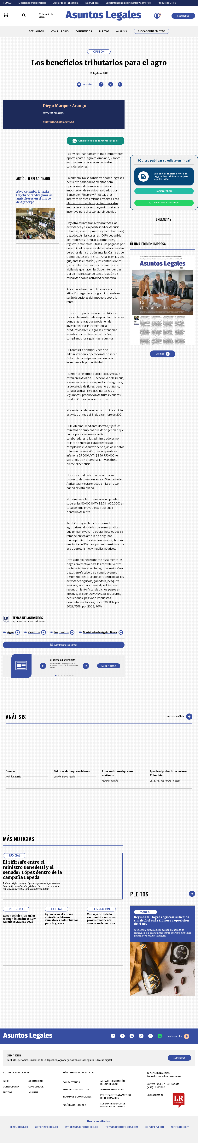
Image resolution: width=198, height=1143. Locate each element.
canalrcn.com (154, 1127)
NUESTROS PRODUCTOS (76, 1089)
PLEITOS (104, 31)
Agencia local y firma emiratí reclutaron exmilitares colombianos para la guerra (62, 919)
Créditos (34, 632)
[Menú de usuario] (157, 15)
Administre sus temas (64, 644)
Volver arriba (178, 1036)
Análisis (16, 717)
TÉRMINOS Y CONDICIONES (77, 1096)
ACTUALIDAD (36, 31)
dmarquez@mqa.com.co (58, 122)
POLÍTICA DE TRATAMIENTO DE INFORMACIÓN (115, 1096)
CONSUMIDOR (84, 31)
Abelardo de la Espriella (66, 2)
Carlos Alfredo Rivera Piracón (171, 780)
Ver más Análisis (179, 716)
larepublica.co (18, 1127)
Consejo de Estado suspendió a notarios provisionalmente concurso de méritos (101, 919)
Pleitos (139, 894)
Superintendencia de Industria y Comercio (128, 2)
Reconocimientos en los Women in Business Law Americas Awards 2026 (19, 919)
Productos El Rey (167, 2)
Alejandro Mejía (123, 780)
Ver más (163, 354)
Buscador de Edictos (151, 31)
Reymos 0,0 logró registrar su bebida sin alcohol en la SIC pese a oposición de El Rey (161, 920)
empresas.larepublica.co (81, 1127)
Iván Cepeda (92, 2)
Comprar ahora (164, 191)
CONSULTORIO (60, 31)
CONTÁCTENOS (71, 1082)
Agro (10, 632)
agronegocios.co (46, 1127)
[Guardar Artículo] (84, 84)
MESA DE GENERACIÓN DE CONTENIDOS (112, 1082)
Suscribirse (183, 15)
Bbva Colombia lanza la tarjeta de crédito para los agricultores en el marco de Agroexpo (34, 197)
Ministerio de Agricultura (100, 632)
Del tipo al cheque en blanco (72, 771)
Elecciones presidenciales (32, 2)
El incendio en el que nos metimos (117, 773)
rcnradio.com (180, 1127)
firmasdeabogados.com (121, 1127)
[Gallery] (64, 663)
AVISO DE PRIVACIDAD (112, 1089)
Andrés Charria (27, 776)
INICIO (6, 1081)
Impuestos (61, 632)
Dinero (10, 771)
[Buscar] (24, 15)
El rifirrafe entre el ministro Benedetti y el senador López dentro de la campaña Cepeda (32, 869)
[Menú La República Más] (6, 15)
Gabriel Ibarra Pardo (75, 776)
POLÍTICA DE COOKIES (74, 1104)
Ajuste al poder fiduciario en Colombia (169, 773)
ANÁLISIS (121, 31)
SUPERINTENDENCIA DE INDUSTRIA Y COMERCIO (113, 1105)
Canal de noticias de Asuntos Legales (95, 141)
